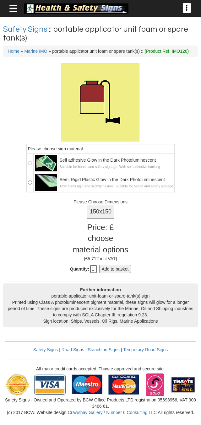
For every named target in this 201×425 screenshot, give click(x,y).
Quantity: (79, 269)
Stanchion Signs (104, 349)
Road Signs (73, 349)
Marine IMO (35, 51)
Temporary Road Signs (145, 349)
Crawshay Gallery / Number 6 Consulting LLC (112, 412)
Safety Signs (26, 29)
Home (13, 51)
